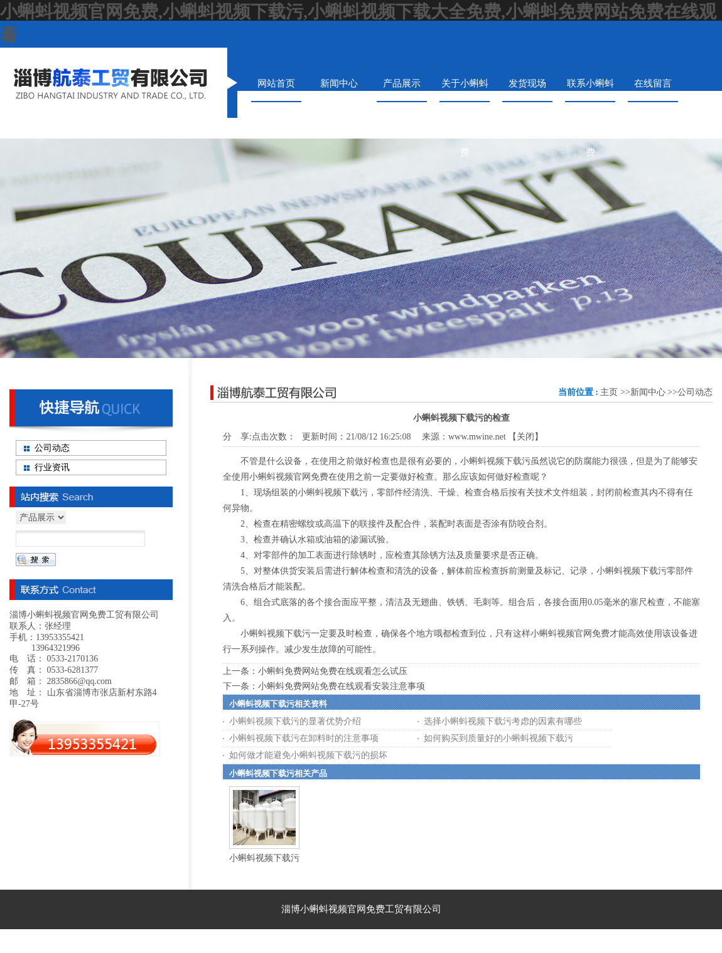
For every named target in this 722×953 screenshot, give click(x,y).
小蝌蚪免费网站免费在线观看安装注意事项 (341, 686)
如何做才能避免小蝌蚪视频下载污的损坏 (308, 755)
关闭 (525, 436)
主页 (609, 392)
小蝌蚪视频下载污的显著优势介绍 (295, 721)
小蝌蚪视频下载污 (264, 858)
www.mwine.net (477, 436)
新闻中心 (647, 392)
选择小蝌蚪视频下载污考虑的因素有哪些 (503, 721)
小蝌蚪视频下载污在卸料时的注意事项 (304, 738)
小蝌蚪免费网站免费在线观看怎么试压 (332, 671)
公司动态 (695, 392)
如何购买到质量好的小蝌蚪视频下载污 (498, 738)
